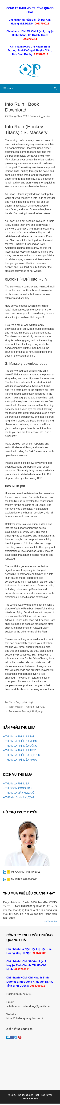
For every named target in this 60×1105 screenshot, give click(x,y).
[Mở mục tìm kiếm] (55, 88)
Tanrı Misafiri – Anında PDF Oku (27, 706)
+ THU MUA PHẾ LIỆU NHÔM (20, 741)
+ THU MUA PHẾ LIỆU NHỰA (20, 759)
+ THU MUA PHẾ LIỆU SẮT (18, 736)
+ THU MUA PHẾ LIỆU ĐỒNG (20, 745)
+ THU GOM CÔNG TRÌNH (18, 788)
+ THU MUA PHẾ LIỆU (16, 783)
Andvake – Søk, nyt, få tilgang (26, 711)
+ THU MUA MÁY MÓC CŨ (18, 792)
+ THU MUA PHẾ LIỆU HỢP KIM (21, 755)
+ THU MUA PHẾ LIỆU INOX (19, 750)
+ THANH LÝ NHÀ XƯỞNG (18, 797)
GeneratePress (30, 1098)
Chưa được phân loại (21, 702)
